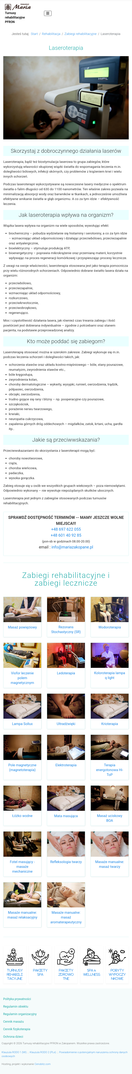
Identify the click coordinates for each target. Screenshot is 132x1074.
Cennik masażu (13, 1021)
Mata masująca (66, 816)
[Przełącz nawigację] (48, 13)
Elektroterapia (66, 765)
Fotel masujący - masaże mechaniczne (22, 866)
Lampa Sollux (22, 724)
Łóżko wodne (22, 816)
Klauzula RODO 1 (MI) (14, 1052)
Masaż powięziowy (22, 627)
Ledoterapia (66, 673)
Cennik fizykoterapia (16, 1029)
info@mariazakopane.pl (72, 547)
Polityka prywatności (17, 999)
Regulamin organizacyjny (20, 1014)
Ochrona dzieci (13, 1036)
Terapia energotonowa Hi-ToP (109, 770)
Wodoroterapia (109, 627)
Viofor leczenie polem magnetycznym (22, 678)
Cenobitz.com (43, 1064)
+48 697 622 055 (66, 529)
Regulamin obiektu (15, 1006)
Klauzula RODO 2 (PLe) (43, 1052)
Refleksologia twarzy (66, 862)
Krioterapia (109, 724)
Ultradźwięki (66, 724)
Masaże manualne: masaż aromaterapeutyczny (65, 917)
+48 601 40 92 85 (66, 535)
